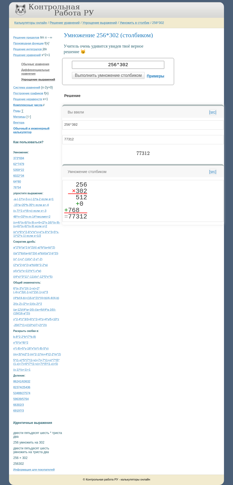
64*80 (17, 181)
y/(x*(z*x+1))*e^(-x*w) (27, 270)
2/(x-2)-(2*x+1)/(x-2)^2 (27, 303)
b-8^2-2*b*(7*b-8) (24, 336)
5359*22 (18, 169)
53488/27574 (21, 393)
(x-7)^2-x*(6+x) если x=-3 (29, 210)
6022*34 (18, 175)
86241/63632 (21, 381)
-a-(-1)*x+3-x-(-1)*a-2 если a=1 (33, 199)
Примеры (155, 76)
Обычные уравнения (35, 64)
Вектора (18, 122)
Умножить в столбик (134, 23)
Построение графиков (28, 93)
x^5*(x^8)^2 (20, 342)
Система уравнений (26, 87)
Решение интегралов (27, 49)
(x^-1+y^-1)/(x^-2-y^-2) (27, 259)
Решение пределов (26, 37)
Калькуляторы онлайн (30, 23)
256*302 (158, 23)
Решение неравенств (27, 99)
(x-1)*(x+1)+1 (22, 369)
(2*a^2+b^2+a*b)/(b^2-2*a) (30, 265)
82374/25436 (21, 387)
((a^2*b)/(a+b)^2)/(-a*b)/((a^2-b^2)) (35, 253)
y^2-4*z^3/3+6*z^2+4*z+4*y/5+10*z (36, 319)
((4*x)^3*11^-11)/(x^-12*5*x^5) (33, 276)
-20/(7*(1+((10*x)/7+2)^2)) (30, 325)
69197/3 (18, 410)
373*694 (18, 158)
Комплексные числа (27, 105)
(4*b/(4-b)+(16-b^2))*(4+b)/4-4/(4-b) (36, 298)
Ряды (16, 110)
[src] (212, 112)
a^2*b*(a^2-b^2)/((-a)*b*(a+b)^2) (34, 247)
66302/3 (18, 404)
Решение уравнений (65, 23)
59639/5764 (21, 398)
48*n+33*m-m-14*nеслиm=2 (31, 216)
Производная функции (28, 43)
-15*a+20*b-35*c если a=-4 (31, 204)
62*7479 (18, 164)
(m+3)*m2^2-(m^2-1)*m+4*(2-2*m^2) (37, 354)
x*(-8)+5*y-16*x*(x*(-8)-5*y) (31, 348)
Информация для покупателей (34, 469)
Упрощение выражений (100, 23)
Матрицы (19, 116)
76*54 (17, 187)
